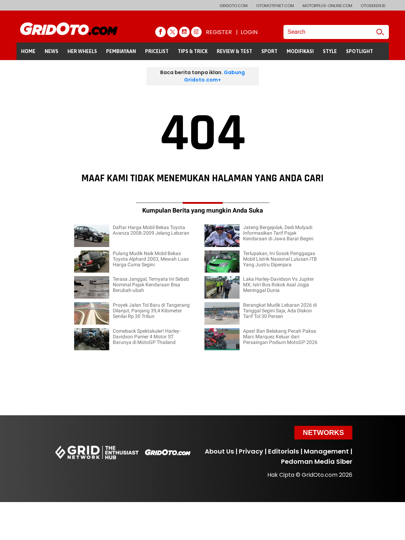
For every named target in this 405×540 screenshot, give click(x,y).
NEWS (51, 51)
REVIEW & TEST (234, 51)
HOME (28, 51)
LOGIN (249, 32)
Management (326, 451)
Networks (323, 432)
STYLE (330, 51)
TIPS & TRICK (193, 51)
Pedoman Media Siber (316, 461)
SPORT (269, 51)
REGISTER (219, 32)
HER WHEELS (82, 51)
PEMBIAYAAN (121, 51)
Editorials (283, 451)
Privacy (251, 451)
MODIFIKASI (300, 51)
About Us (219, 451)
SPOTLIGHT (359, 51)
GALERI (29, 69)
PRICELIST (157, 51)
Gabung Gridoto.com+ (214, 76)
